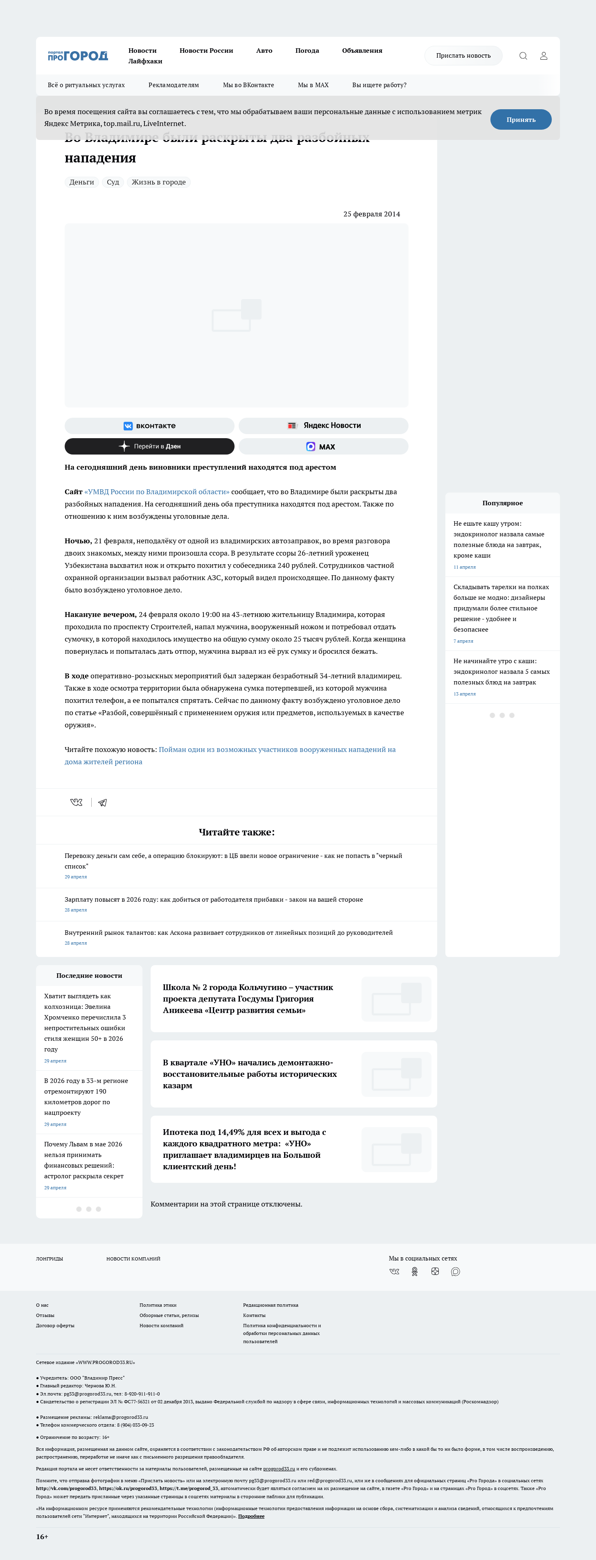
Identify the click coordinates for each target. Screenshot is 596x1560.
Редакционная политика (270, 1305)
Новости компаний (161, 1325)
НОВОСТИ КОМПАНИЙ (133, 1259)
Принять (521, 119)
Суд (113, 182)
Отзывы (45, 1315)
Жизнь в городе (159, 182)
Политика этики (158, 1305)
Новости (143, 50)
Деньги (82, 182)
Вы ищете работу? (379, 85)
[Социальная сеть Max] (324, 446)
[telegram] (105, 802)
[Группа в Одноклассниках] (414, 1271)
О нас (42, 1305)
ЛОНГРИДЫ (49, 1259)
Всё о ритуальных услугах (86, 85)
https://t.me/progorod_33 (189, 1488)
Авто (264, 50)
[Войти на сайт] (543, 55)
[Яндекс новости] (324, 426)
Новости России (206, 50)
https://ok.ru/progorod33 (128, 1488)
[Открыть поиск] (523, 55)
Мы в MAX (313, 85)
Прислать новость (463, 55)
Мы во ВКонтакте (249, 85)
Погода (307, 50)
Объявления (362, 50)
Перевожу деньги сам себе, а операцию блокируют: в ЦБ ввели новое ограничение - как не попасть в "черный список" (237, 866)
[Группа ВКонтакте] (150, 426)
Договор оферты (55, 1325)
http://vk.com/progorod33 (66, 1488)
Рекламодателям (174, 85)
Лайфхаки (146, 61)
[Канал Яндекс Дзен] (150, 446)
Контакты (254, 1315)
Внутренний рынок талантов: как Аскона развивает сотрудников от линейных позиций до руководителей (237, 938)
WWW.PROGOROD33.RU (105, 1362)
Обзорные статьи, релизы (169, 1315)
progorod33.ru (279, 1468)
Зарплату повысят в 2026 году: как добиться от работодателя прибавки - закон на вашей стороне (237, 905)
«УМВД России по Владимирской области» (157, 491)
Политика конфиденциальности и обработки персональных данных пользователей (282, 1333)
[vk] (77, 802)
